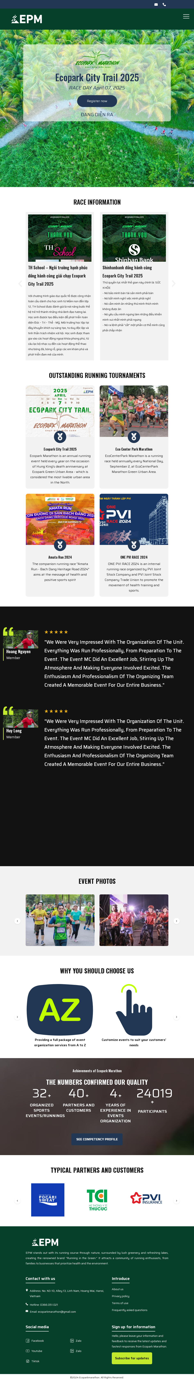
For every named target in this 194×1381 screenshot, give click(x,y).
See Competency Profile (97, 1139)
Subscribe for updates (132, 1358)
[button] (186, 16)
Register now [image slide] (97, 101)
